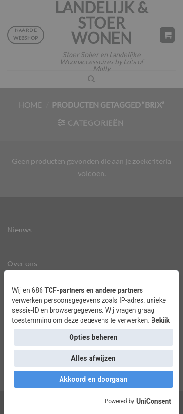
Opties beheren (93, 337)
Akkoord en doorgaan (94, 379)
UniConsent (153, 401)
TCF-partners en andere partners (93, 290)
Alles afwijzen (93, 358)
